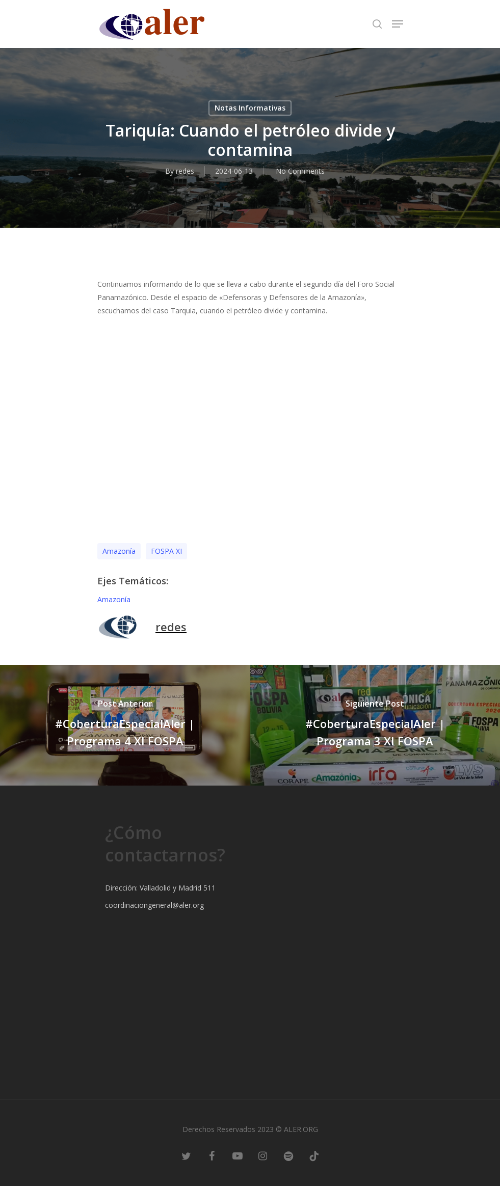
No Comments (300, 171)
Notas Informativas (250, 108)
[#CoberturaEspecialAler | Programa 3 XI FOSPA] (375, 725)
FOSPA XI (166, 551)
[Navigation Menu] (397, 24)
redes (185, 171)
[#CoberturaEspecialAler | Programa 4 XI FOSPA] (125, 725)
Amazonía (119, 551)
